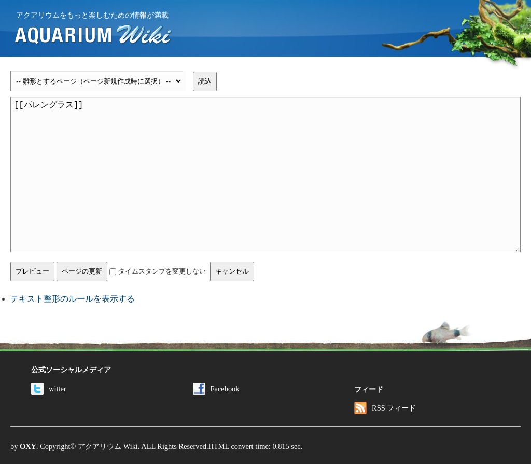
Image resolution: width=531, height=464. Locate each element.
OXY (28, 446)
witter (48, 389)
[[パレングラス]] (265, 174)
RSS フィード (385, 408)
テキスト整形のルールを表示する (72, 298)
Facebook (216, 389)
